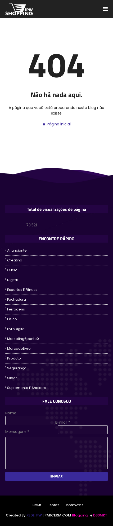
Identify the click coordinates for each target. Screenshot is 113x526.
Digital (12, 279)
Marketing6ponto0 (23, 338)
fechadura (16, 299)
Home (37, 505)
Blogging (80, 515)
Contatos (74, 505)
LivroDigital (16, 328)
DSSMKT (100, 515)
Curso (12, 270)
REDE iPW (34, 515)
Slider (12, 377)
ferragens (16, 309)
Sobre (54, 505)
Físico (12, 319)
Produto (14, 358)
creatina (14, 260)
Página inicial (56, 124)
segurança (16, 368)
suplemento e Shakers (26, 387)
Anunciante (17, 250)
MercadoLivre (19, 348)
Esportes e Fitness (22, 289)
